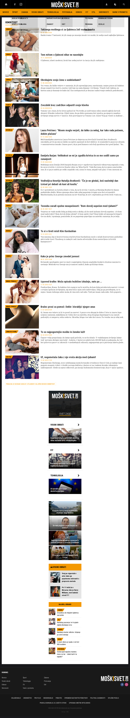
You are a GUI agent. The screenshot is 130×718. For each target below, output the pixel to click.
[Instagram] (21, 4)
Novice (6, 12)
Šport (15, 12)
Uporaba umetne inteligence (79, 703)
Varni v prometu (119, 12)
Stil (93, 12)
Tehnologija (53, 12)
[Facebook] (14, 4)
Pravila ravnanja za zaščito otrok (53, 703)
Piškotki (59, 698)
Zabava (24, 12)
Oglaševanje (16, 698)
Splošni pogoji (113, 698)
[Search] (124, 4)
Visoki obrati (37, 12)
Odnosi (79, 12)
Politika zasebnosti (97, 698)
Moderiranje (48, 698)
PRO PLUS (37, 698)
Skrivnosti (104, 12)
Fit (87, 12)
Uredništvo (27, 698)
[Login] (106, 4)
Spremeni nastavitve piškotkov (76, 698)
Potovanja (67, 12)
